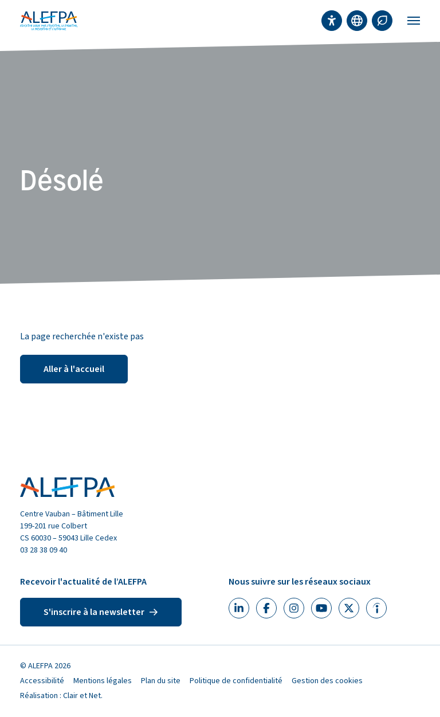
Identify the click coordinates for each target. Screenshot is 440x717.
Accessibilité (42, 681)
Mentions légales (102, 681)
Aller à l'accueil (74, 369)
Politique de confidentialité (236, 681)
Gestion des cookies (327, 681)
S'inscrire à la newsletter (101, 612)
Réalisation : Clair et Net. (61, 696)
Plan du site (160, 681)
